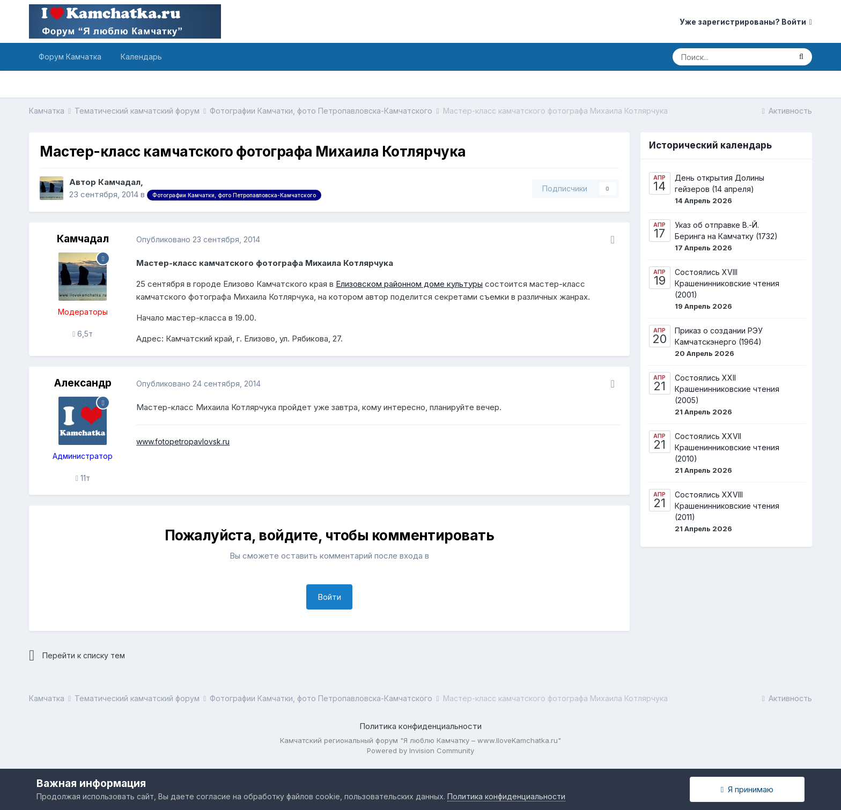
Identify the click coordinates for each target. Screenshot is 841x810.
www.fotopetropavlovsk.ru (183, 441)
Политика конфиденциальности (420, 726)
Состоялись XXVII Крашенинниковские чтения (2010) (727, 447)
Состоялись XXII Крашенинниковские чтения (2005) (727, 389)
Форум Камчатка (70, 56)
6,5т (82, 333)
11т (83, 477)
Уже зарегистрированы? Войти (746, 21)
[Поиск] (732, 56)
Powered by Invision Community (420, 750)
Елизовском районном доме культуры (409, 284)
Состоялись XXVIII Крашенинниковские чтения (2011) (727, 506)
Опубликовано (198, 239)
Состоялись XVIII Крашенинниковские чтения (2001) (727, 283)
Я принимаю (747, 789)
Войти (329, 597)
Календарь (141, 56)
